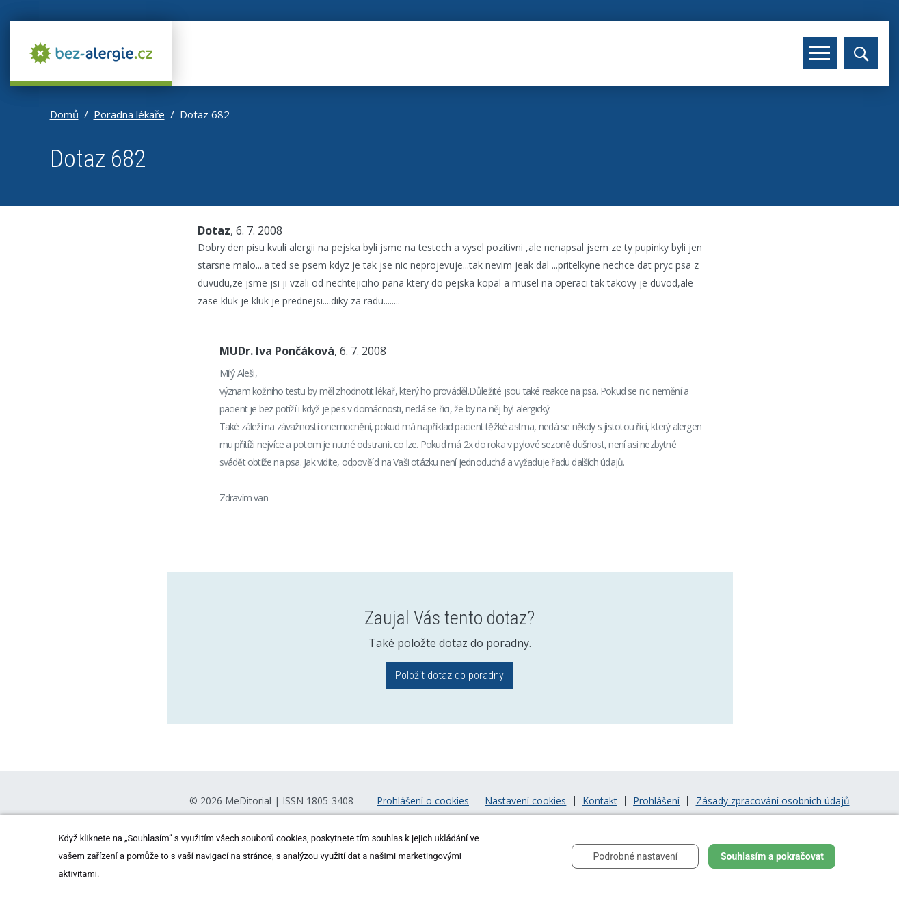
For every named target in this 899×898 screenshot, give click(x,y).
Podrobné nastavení (635, 856)
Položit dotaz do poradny (449, 675)
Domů (64, 114)
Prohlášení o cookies (423, 801)
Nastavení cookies (525, 801)
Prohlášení (656, 801)
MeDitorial (248, 800)
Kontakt (599, 801)
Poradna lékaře (129, 114)
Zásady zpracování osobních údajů (773, 801)
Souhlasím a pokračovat (772, 856)
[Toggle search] (861, 53)
